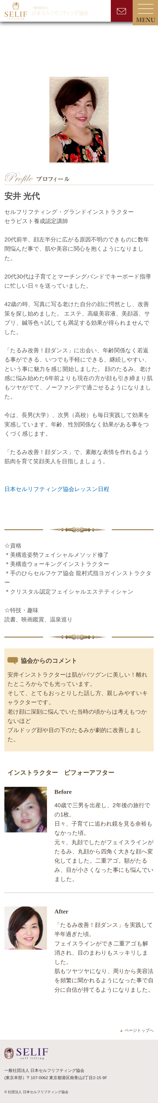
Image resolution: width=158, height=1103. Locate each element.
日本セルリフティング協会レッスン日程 (56, 489)
